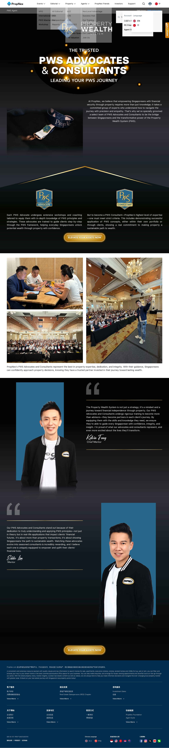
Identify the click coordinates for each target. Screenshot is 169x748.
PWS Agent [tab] (141, 11)
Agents (84, 4)
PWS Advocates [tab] (154, 11)
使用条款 (24, 740)
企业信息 (50, 715)
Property (69, 4)
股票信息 (50, 718)
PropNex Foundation (134, 715)
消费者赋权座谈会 (13, 694)
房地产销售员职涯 (66, 691)
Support (131, 4)
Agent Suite (130, 718)
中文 (98, 741)
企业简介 (10, 715)
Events (40, 4)
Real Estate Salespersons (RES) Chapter (75, 694)
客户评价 (10, 691)
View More (11, 699)
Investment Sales (119, 691)
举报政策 (17, 740)
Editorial (54, 4)
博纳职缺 (89, 718)
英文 (88, 741)
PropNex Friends (102, 4)
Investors (119, 4)
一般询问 (89, 715)
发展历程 (10, 718)
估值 (114, 694)
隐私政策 (9, 740)
